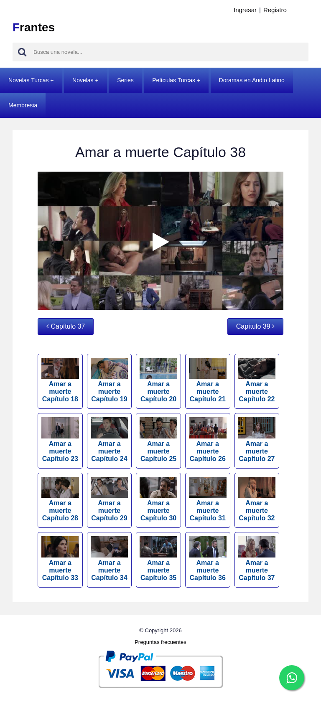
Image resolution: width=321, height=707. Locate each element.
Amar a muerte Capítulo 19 (109, 380)
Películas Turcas (173, 80)
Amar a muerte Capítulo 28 (60, 499)
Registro (275, 9)
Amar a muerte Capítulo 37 (257, 558)
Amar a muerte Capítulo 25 (158, 439)
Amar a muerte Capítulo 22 (257, 380)
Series (125, 80)
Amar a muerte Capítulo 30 (158, 499)
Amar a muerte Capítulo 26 (208, 439)
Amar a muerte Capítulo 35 (158, 558)
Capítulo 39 (255, 326)
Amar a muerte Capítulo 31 (208, 499)
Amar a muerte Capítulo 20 (158, 380)
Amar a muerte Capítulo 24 (109, 439)
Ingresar (245, 9)
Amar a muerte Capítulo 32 (257, 499)
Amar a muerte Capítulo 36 (208, 558)
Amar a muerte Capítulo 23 (60, 439)
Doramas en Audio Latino (252, 80)
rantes (34, 27)
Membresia (22, 105)
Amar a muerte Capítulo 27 (257, 439)
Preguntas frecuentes (160, 642)
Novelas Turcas (28, 80)
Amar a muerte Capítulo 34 (109, 558)
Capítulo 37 (65, 326)
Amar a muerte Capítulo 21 (208, 380)
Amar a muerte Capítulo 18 (60, 380)
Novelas (83, 80)
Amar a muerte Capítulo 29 (109, 499)
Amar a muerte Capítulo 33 (60, 558)
